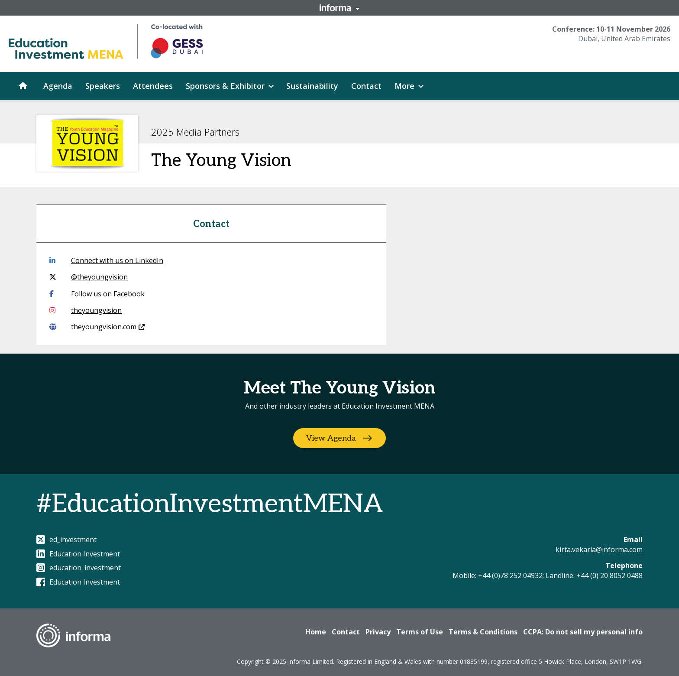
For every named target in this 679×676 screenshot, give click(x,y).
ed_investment (66, 539)
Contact (346, 632)
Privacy (378, 632)
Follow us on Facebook (97, 294)
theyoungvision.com (97, 327)
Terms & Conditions (483, 632)
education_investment (78, 567)
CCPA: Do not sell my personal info (583, 632)
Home (315, 632)
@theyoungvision (88, 277)
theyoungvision (85, 310)
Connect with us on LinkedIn (106, 260)
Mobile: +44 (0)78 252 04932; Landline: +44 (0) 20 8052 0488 (548, 575)
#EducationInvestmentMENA (209, 504)
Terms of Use (419, 632)
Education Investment (78, 554)
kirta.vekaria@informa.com (599, 549)
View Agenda (331, 438)
